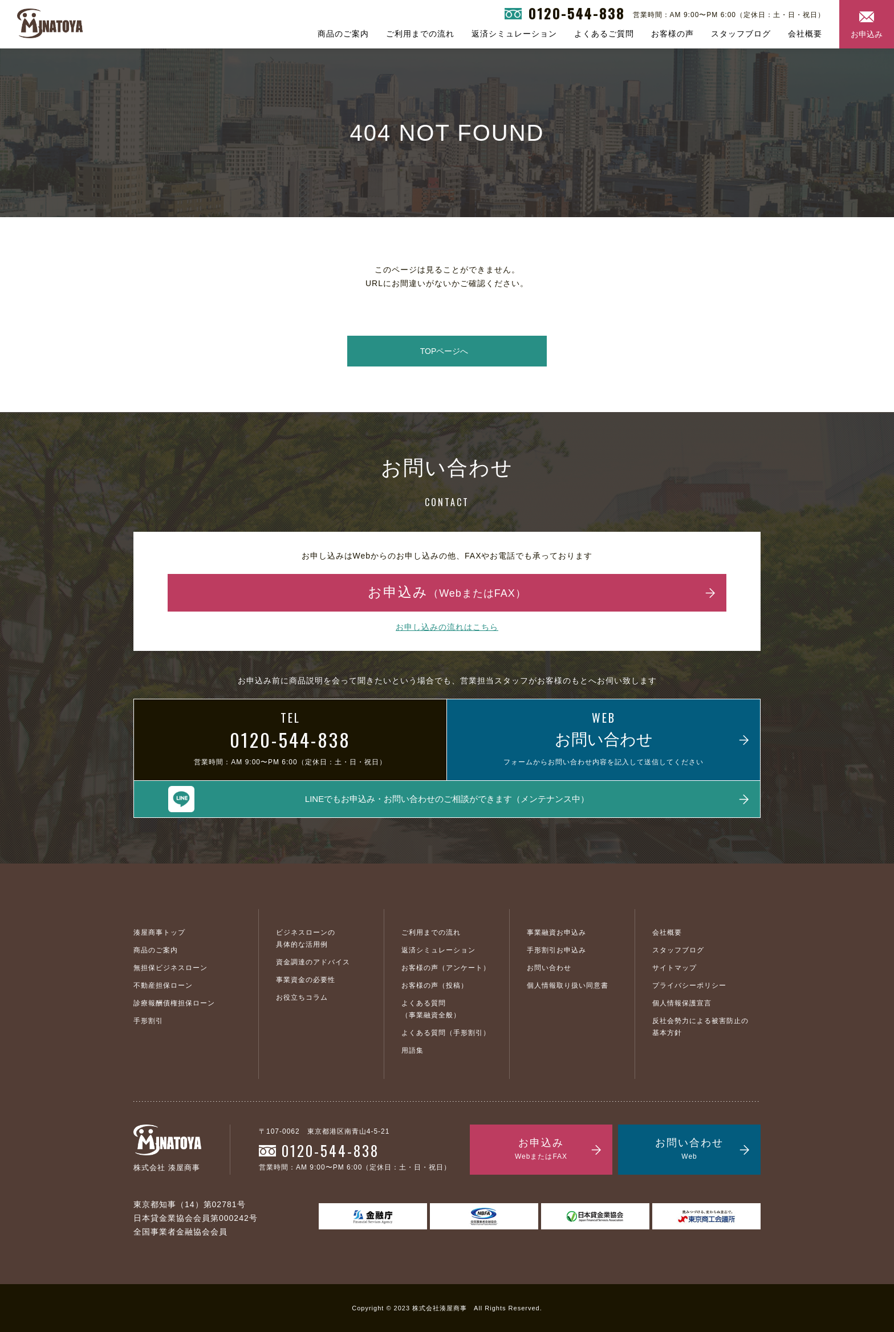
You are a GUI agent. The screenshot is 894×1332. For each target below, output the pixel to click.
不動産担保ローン (163, 985)
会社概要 (805, 33)
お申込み (867, 34)
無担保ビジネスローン (170, 968)
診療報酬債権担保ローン (174, 1003)
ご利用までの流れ (420, 33)
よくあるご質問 (604, 33)
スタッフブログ (741, 33)
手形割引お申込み (556, 950)
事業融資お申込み (556, 932)
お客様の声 (672, 33)
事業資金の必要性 (305, 980)
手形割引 (148, 1021)
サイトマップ (674, 968)
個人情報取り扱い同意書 (567, 985)
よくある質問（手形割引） (445, 1033)
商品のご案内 (343, 33)
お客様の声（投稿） (434, 985)
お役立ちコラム (302, 997)
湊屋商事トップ (159, 932)
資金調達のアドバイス (313, 962)
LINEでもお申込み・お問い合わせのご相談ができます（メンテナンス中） (447, 799)
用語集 (412, 1050)
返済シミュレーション (514, 33)
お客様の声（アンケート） (445, 968)
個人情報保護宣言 (682, 1003)
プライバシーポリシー (689, 985)
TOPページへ (444, 351)
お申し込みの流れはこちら (447, 627)
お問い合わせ (549, 968)
